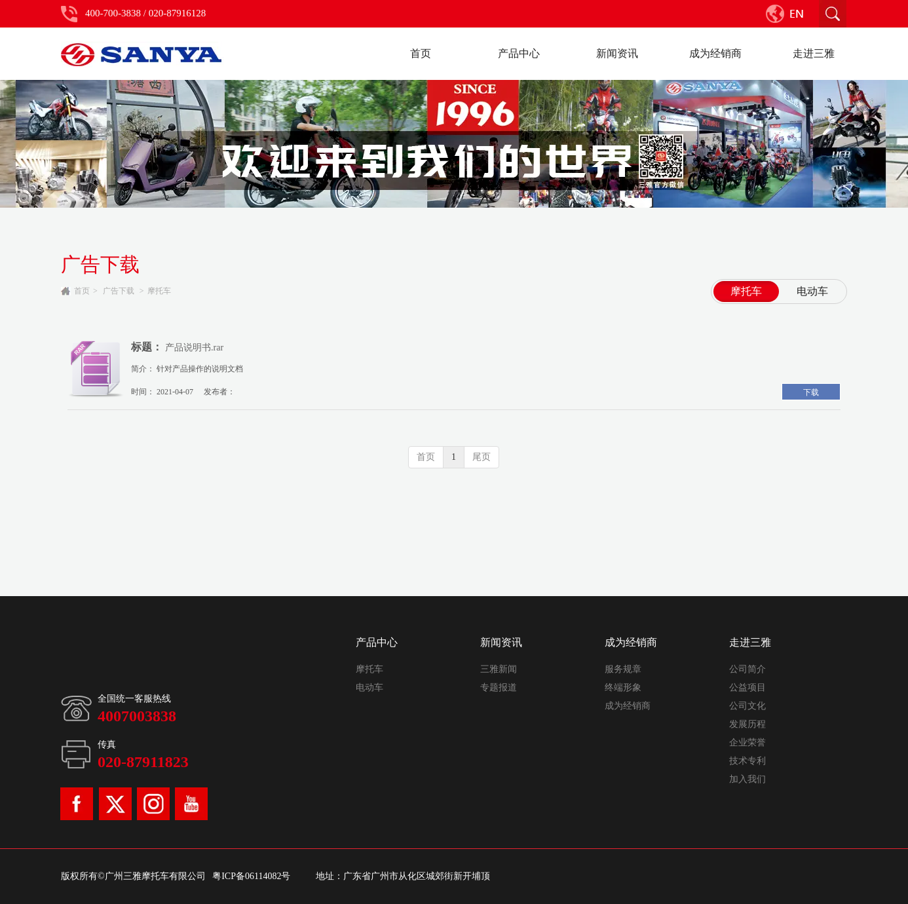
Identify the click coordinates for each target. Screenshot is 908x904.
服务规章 (623, 669)
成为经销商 (631, 642)
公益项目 (747, 687)
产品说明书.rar (194, 347)
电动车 (369, 687)
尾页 (481, 457)
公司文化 (747, 706)
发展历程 (747, 724)
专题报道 (498, 687)
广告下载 (118, 290)
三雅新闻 (498, 669)
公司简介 (747, 669)
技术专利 (747, 761)
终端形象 (623, 687)
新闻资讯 (501, 642)
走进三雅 (750, 642)
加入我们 (747, 779)
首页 (82, 290)
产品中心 (377, 642)
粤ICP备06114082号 (251, 876)
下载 (811, 392)
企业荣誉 (747, 742)
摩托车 (159, 290)
